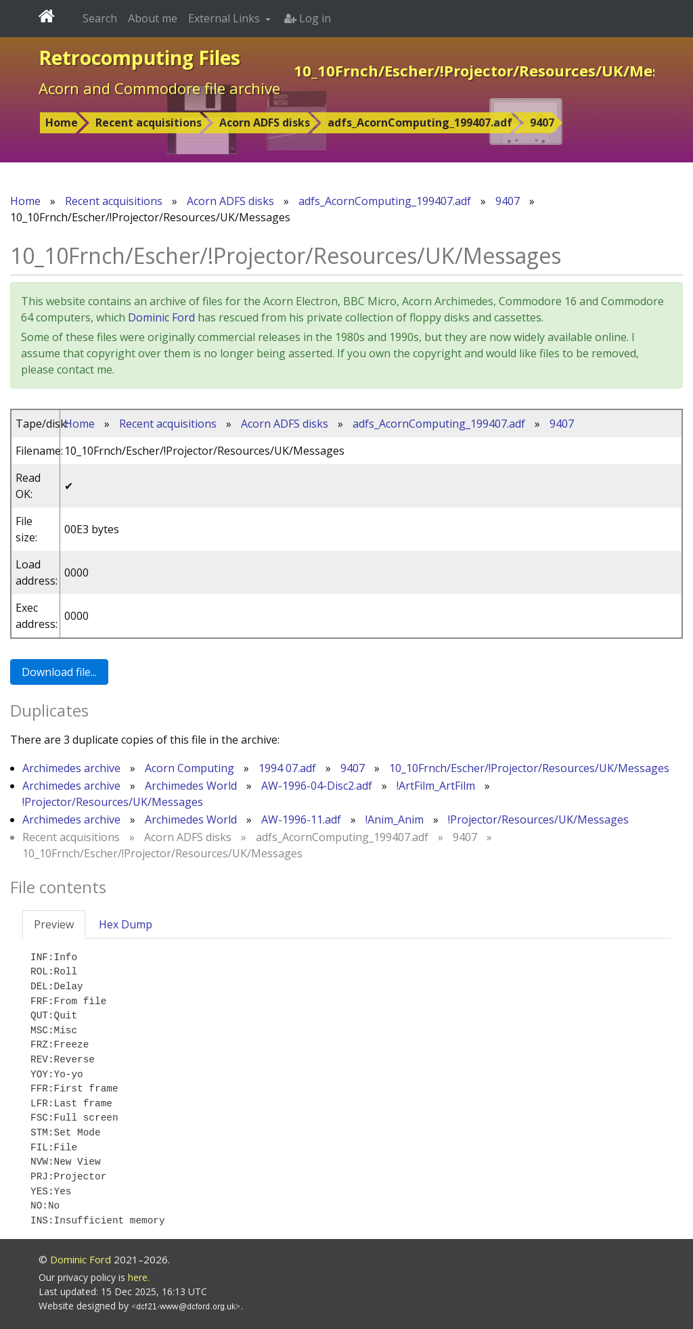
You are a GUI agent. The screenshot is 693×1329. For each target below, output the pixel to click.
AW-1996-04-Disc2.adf (316, 785)
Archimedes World (191, 785)
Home (61, 122)
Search (100, 18)
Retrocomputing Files (139, 57)
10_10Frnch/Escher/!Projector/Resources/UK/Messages (529, 768)
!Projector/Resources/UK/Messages (112, 801)
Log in (307, 18)
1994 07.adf (287, 768)
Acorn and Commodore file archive (159, 88)
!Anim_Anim (394, 819)
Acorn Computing (189, 768)
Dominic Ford (161, 317)
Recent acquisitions (148, 122)
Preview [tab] (54, 924)
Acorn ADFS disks (264, 122)
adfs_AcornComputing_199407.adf (420, 122)
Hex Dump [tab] (125, 924)
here (138, 1277)
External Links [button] (225, 18)
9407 (542, 122)
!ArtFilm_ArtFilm (436, 785)
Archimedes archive (71, 768)
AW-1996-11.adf (301, 819)
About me (152, 18)
